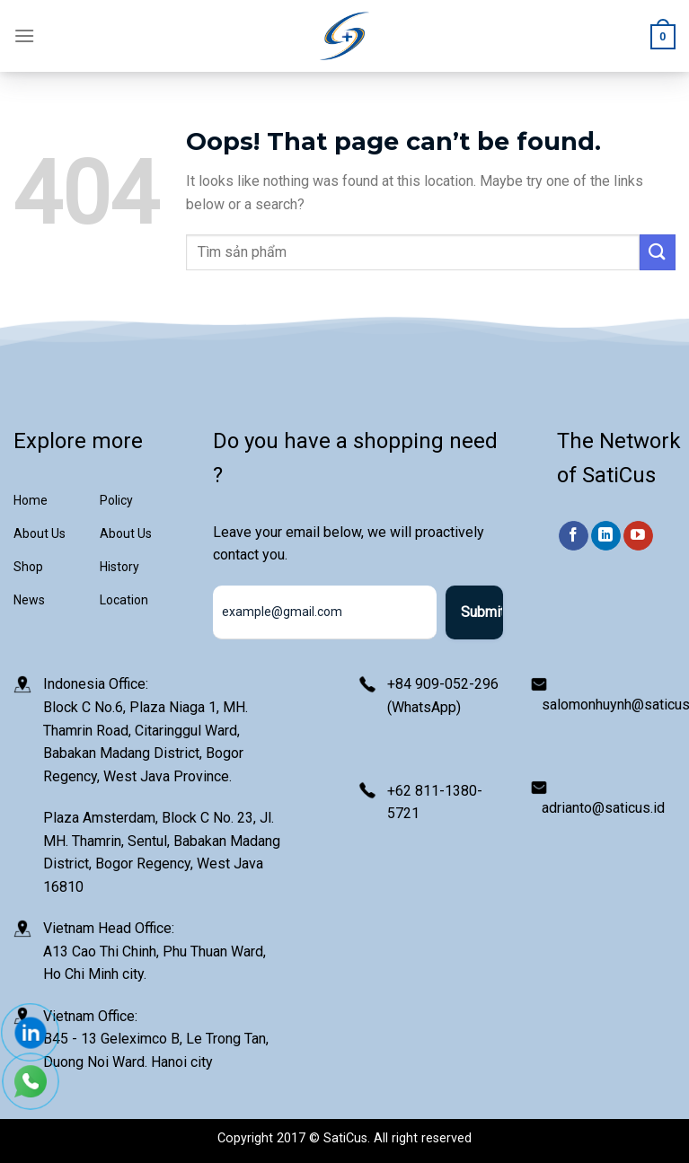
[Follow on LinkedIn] (606, 536)
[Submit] (658, 251)
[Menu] (24, 35)
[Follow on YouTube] (638, 536)
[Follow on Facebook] (573, 536)
